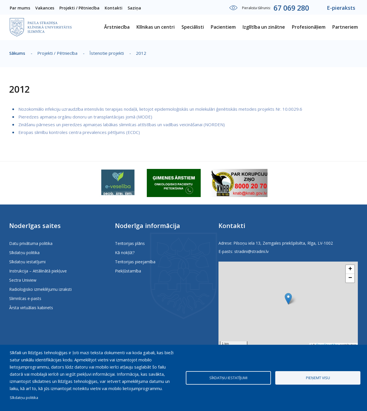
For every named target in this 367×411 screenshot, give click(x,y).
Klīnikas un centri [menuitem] (155, 27)
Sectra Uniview (22, 280)
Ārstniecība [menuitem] (117, 27)
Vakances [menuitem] (44, 8)
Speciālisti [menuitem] (192, 27)
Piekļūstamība (128, 271)
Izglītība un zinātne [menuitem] (264, 27)
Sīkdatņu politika (24, 252)
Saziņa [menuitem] (134, 8)
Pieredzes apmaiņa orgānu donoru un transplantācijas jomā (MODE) (85, 117)
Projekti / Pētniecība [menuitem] (79, 8)
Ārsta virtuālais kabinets (31, 307)
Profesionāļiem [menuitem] (308, 27)
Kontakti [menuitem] (113, 8)
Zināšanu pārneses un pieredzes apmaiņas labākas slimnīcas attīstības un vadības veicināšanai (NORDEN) (121, 124)
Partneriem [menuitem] (345, 27)
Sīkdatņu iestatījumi (27, 261)
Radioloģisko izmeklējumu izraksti (40, 289)
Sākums (17, 53)
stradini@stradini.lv (251, 251)
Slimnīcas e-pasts (25, 298)
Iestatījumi (233, 8)
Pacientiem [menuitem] (223, 27)
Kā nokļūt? (124, 252)
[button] (288, 299)
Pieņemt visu (318, 377)
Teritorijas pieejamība (135, 261)
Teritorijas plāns (130, 243)
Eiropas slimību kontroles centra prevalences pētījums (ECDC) (79, 132)
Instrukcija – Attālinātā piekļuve (38, 271)
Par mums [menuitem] (20, 8)
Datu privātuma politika (30, 243)
